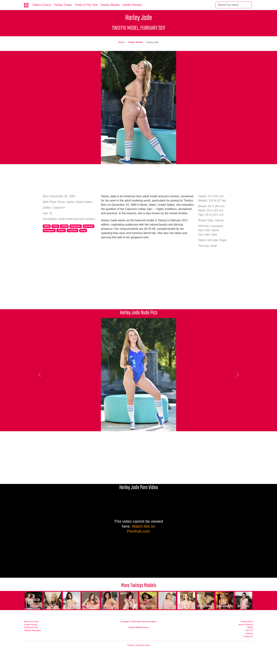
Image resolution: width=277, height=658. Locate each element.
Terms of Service (245, 625)
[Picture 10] (167, 426)
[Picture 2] (116, 426)
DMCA (250, 627)
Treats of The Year (86, 4)
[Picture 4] (129, 426)
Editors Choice (42, 4)
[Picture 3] (122, 426)
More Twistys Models (138, 585)
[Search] (234, 5)
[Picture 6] (141, 426)
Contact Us (248, 636)
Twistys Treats (63, 4)
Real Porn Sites (143, 645)
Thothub (130, 645)
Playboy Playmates (32, 630)
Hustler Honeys (132, 4)
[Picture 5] (135, 426)
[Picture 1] (110, 426)
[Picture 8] (154, 426)
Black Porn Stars (31, 622)
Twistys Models (110, 4)
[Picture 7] (148, 426)
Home (121, 42)
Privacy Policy (247, 622)
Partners (249, 633)
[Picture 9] (160, 426)
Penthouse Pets (31, 627)
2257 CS (249, 630)
